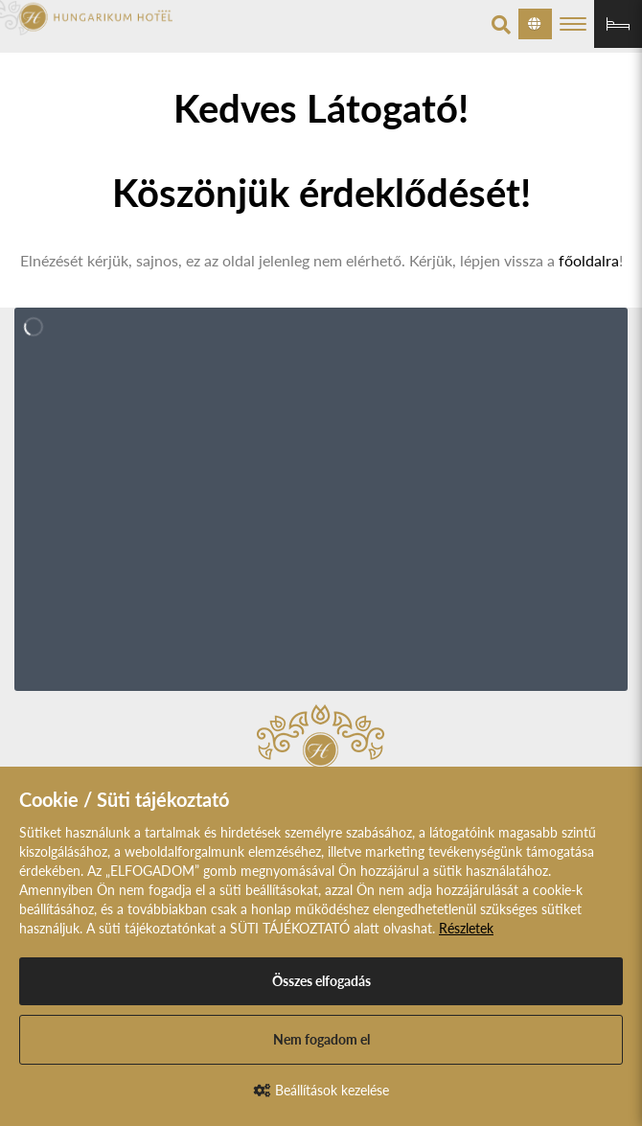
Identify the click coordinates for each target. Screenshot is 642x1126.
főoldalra (589, 260)
